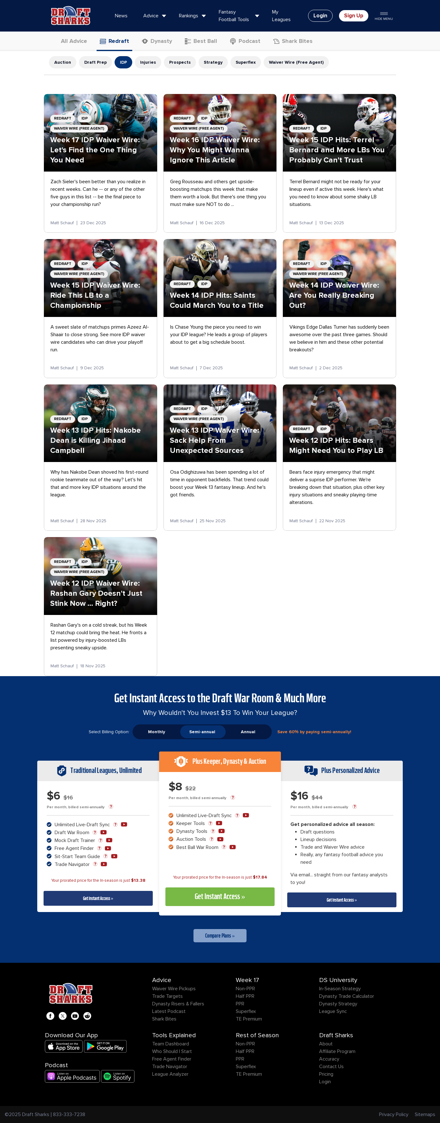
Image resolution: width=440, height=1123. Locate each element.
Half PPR (245, 996)
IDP (123, 62)
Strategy (213, 62)
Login (325, 1082)
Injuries (148, 62)
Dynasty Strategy (338, 1004)
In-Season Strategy (340, 989)
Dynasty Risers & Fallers (178, 1004)
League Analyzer (170, 1074)
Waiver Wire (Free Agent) (296, 62)
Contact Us (331, 1066)
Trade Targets (167, 996)
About (326, 1044)
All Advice (70, 41)
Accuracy (329, 1059)
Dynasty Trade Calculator (346, 996)
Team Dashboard (170, 1044)
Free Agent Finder (171, 1059)
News (121, 16)
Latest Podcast (169, 1011)
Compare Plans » (220, 936)
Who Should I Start (172, 1051)
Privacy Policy (393, 1114)
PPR (240, 1004)
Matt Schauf (62, 222)
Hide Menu (384, 15)
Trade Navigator (169, 1066)
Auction (62, 62)
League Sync (333, 1011)
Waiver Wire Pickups (174, 989)
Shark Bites (164, 1019)
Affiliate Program (337, 1051)
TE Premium (249, 1019)
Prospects (180, 62)
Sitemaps (425, 1114)
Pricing (326, 1074)
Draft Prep (95, 62)
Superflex (246, 62)
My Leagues (281, 16)
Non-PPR (245, 989)
